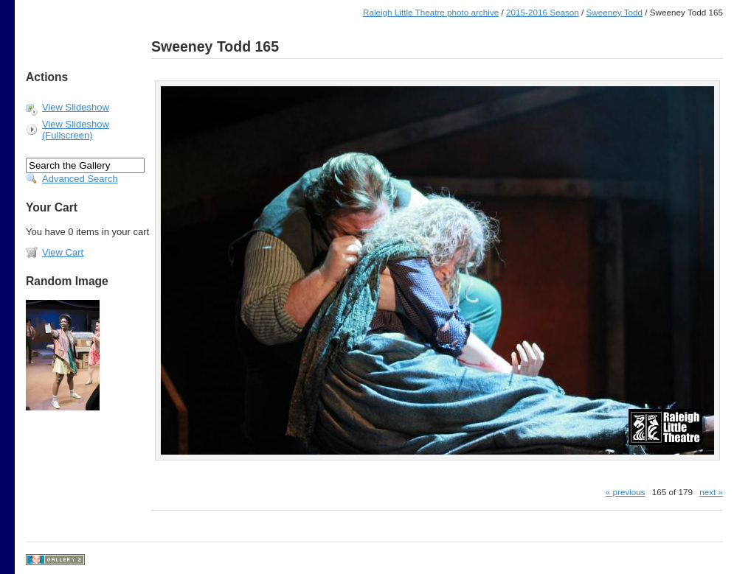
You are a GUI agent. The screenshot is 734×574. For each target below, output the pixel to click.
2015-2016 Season (542, 12)
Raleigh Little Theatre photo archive (431, 12)
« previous (625, 492)
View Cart (62, 252)
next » (711, 492)
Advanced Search (80, 178)
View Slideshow (75, 107)
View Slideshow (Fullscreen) (75, 130)
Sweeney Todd (614, 12)
